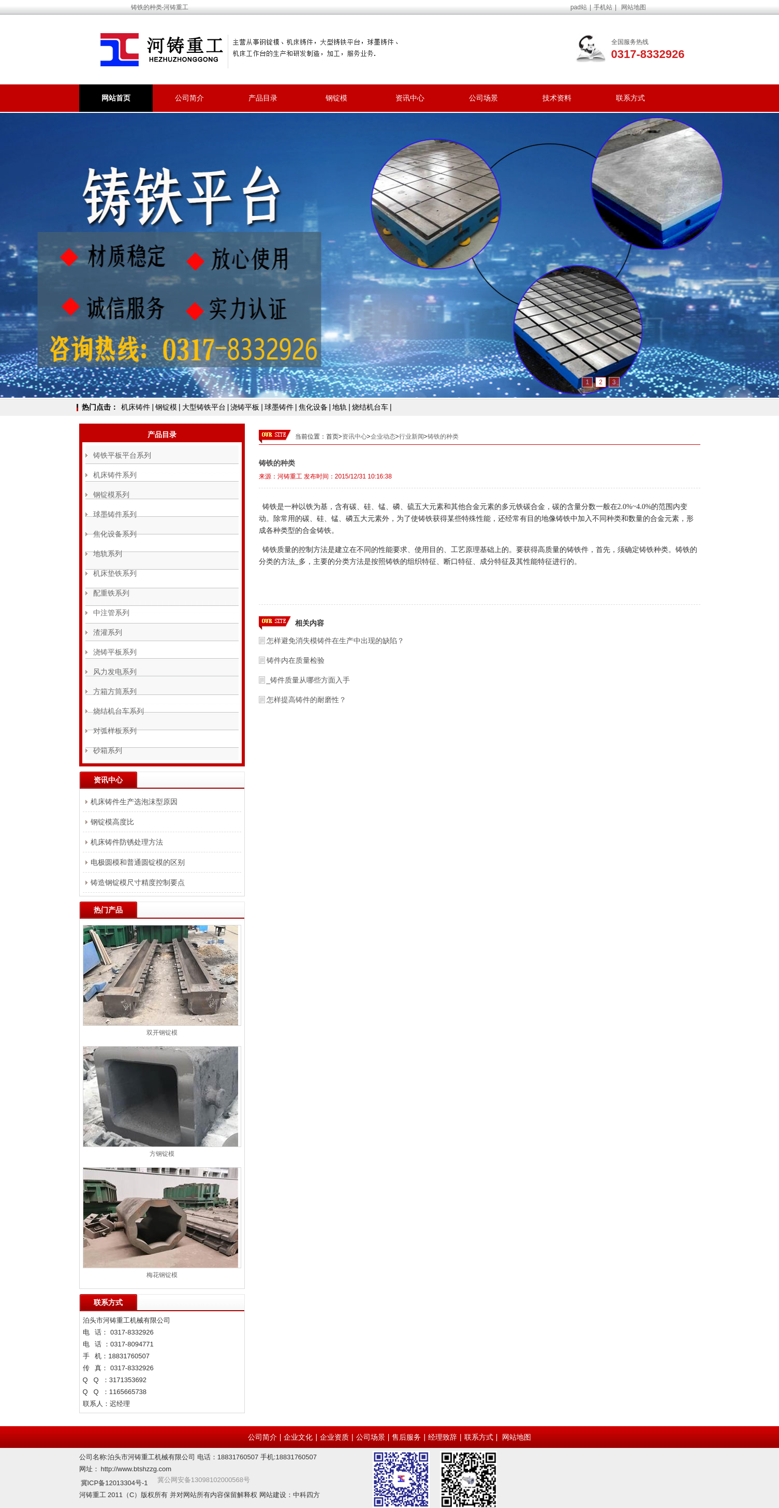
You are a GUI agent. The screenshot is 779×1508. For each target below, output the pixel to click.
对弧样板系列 (115, 731)
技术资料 (556, 98)
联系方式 (630, 98)
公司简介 (189, 98)
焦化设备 (313, 407)
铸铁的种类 (443, 436)
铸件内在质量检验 (296, 660)
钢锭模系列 (111, 494)
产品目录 (262, 98)
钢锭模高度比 (112, 822)
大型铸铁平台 (204, 407)
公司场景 (483, 98)
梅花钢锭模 (162, 1275)
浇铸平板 (244, 407)
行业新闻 (411, 436)
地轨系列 (107, 553)
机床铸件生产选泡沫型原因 (134, 802)
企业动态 (383, 436)
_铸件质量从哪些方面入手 (308, 680)
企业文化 (298, 1437)
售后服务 (406, 1437)
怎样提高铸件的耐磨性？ (306, 699)
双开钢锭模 (162, 1032)
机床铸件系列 (115, 475)
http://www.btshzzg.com (136, 1469)
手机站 (603, 7)
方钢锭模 (162, 1153)
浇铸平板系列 (115, 652)
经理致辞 (442, 1437)
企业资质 (334, 1437)
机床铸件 (135, 407)
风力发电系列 (115, 672)
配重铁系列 (111, 593)
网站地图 (633, 7)
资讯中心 (409, 98)
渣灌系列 (107, 632)
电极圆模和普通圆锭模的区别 (138, 862)
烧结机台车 (370, 407)
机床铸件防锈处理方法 (127, 842)
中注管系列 (111, 612)
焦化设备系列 (115, 534)
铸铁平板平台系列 (122, 455)
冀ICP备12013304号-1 (114, 1483)
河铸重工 (289, 476)
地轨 (339, 407)
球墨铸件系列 (115, 514)
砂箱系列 (107, 750)
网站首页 (115, 98)
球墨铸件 (278, 407)
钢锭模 (336, 98)
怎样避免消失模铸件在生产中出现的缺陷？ (335, 640)
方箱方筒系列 (115, 691)
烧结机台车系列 (118, 711)
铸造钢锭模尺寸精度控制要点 (138, 882)
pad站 (578, 7)
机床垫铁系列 (115, 573)
